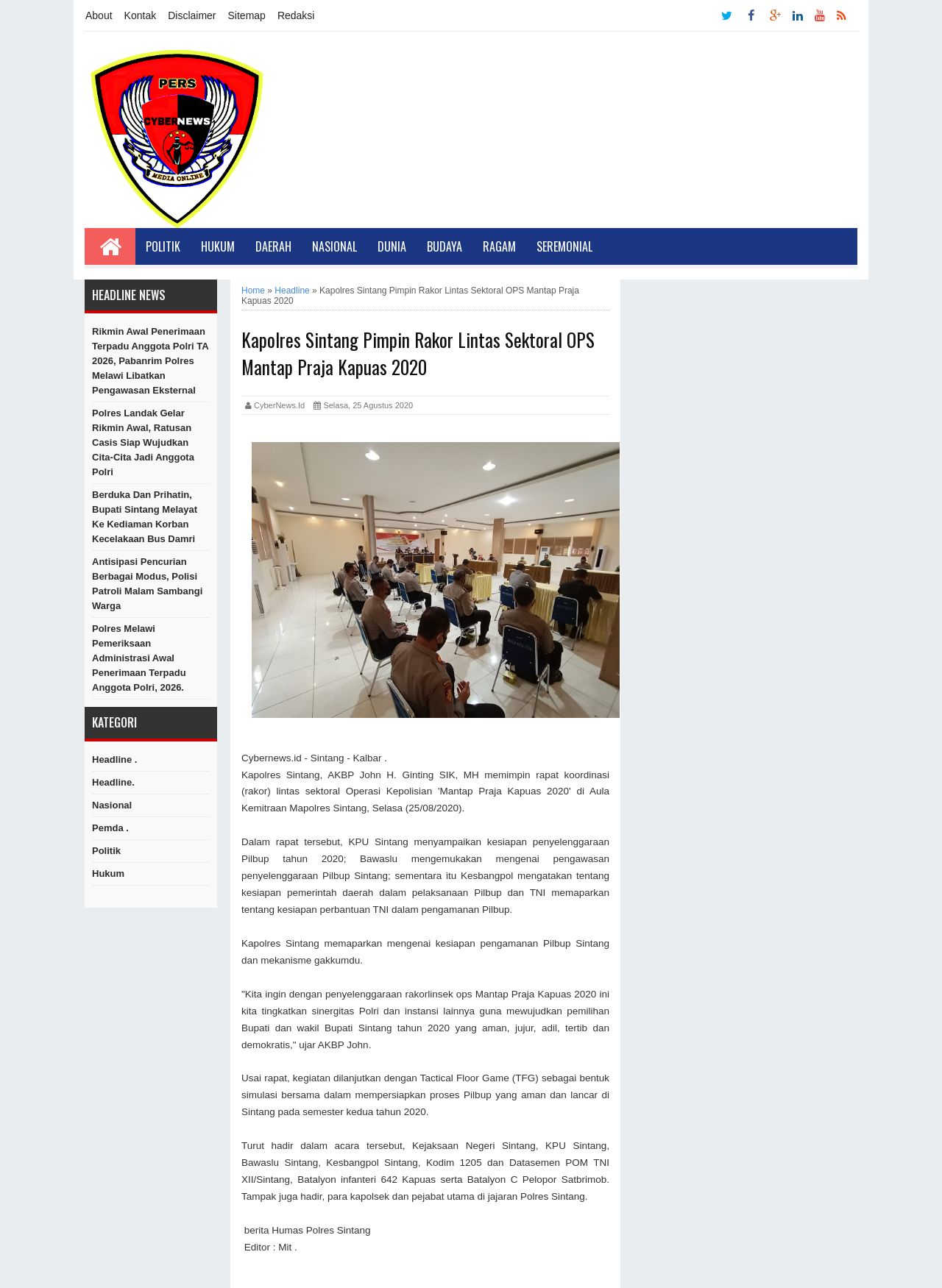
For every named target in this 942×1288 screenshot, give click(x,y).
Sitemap (247, 15)
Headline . (114, 759)
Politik (163, 246)
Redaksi (296, 15)
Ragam (499, 246)
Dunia (392, 246)
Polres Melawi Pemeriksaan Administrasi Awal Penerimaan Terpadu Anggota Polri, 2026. (139, 658)
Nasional (334, 246)
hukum (108, 873)
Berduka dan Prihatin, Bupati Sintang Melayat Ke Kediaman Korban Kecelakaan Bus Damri (144, 516)
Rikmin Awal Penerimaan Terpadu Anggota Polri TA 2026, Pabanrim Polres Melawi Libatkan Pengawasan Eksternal (150, 361)
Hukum (218, 246)
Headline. (113, 782)
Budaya (444, 246)
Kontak (140, 15)
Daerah (273, 246)
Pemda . (110, 827)
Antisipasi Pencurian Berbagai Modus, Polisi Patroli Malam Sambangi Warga (147, 583)
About (99, 15)
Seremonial (564, 246)
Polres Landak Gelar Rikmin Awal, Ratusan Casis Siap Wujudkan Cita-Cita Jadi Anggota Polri (143, 442)
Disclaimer (192, 15)
